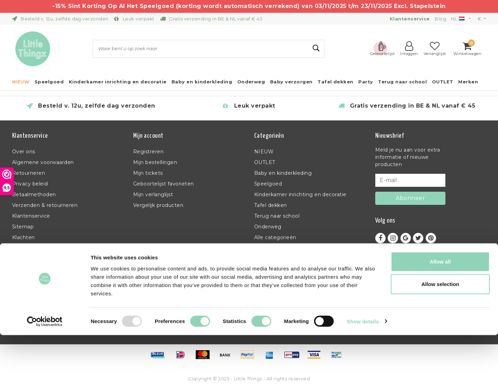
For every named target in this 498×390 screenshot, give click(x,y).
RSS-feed (24, 248)
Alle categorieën (275, 237)
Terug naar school (276, 216)
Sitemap (23, 227)
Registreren (148, 151)
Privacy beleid (30, 184)
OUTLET (264, 162)
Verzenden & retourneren (44, 205)
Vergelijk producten (158, 205)
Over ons (23, 151)
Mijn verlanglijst (153, 194)
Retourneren (28, 173)
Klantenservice (31, 216)
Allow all (440, 316)
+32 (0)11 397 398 (396, 291)
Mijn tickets (148, 173)
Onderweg (268, 227)
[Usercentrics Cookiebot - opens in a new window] (45, 376)
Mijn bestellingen (155, 162)
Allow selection (440, 339)
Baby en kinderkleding (283, 173)
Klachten (23, 237)
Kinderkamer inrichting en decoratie (300, 194)
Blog (440, 18)
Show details (363, 376)
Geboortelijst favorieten (163, 184)
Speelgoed (268, 184)
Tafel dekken (270, 205)
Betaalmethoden (34, 194)
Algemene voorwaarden (43, 162)
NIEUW (264, 151)
